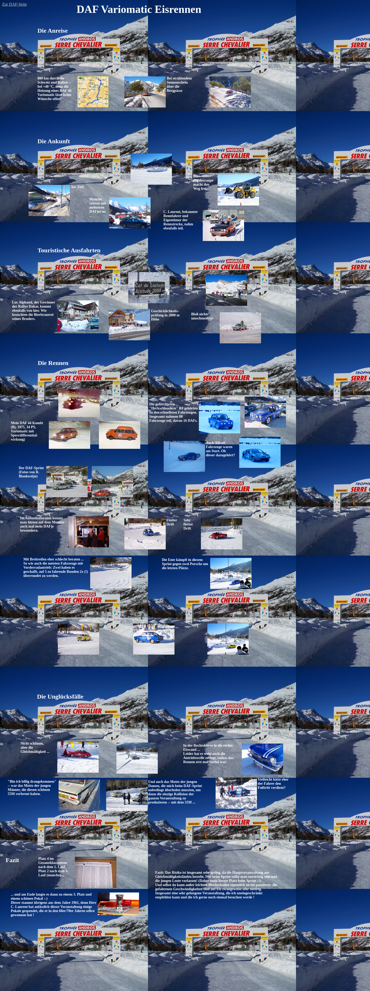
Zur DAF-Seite (14, 4)
